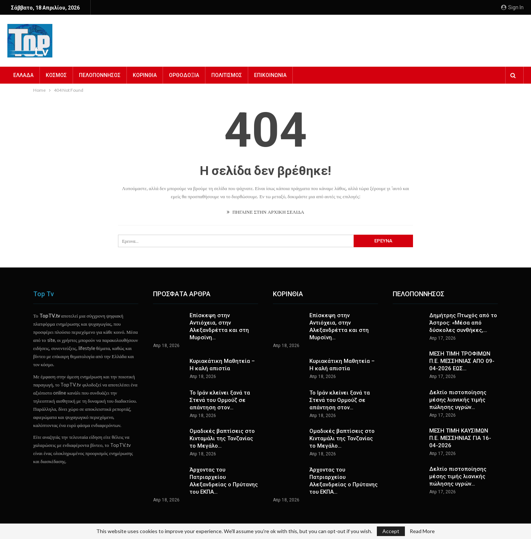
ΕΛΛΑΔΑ (23, 75)
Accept (390, 531)
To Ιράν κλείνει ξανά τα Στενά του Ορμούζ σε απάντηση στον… (220, 400)
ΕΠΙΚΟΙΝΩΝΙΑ (270, 75)
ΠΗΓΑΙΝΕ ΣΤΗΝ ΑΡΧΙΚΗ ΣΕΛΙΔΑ (265, 212)
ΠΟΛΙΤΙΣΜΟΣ (226, 75)
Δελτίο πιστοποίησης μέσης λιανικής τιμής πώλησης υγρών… (457, 399)
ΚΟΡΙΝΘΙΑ (145, 75)
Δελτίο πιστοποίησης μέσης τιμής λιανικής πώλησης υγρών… (457, 476)
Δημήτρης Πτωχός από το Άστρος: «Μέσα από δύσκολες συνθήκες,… (463, 322)
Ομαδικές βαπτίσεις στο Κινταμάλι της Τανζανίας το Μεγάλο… (222, 438)
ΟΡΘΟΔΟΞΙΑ (184, 75)
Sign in (512, 7)
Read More (422, 531)
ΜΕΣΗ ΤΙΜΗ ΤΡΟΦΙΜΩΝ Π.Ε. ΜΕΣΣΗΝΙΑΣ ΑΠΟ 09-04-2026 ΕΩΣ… (461, 361)
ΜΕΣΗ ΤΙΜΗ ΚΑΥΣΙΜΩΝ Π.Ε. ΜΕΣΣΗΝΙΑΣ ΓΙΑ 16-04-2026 (460, 438)
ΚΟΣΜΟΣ (56, 75)
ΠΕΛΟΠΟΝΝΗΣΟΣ (100, 75)
